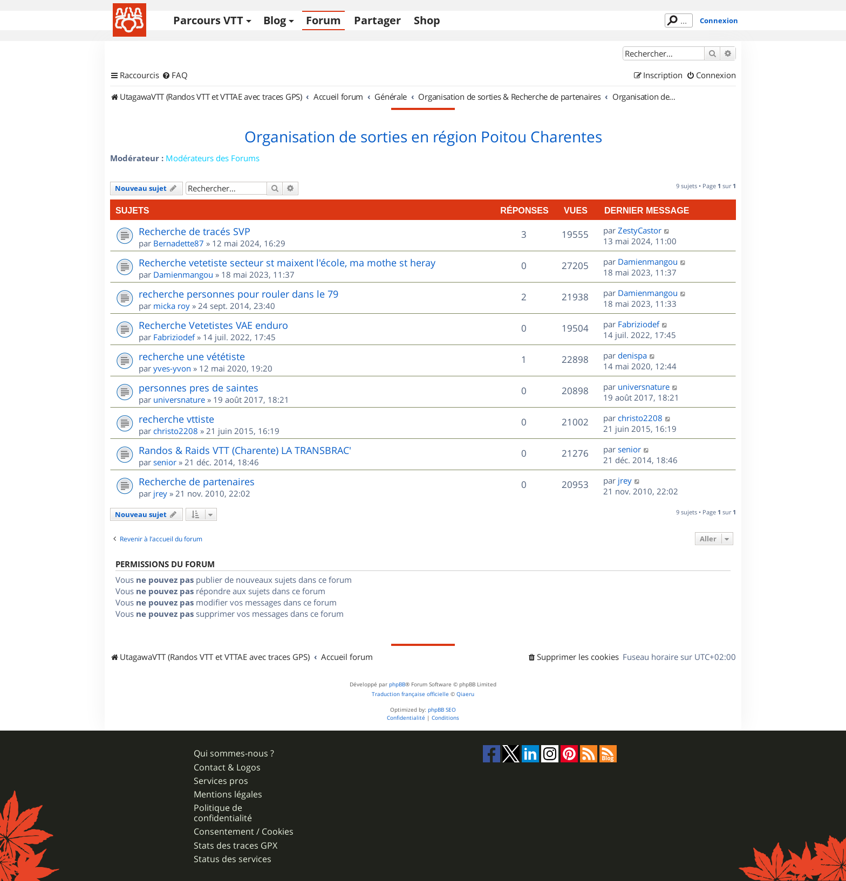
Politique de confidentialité (223, 813)
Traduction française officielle (410, 694)
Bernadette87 (178, 243)
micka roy (171, 305)
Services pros (221, 781)
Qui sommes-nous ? (234, 753)
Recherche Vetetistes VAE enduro (213, 325)
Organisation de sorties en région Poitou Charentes (423, 137)
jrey (160, 493)
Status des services (232, 859)
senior (164, 462)
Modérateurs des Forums (213, 158)
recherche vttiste (176, 418)
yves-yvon (172, 368)
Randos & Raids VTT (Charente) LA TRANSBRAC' (245, 450)
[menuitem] (175, 75)
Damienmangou (183, 274)
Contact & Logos (227, 767)
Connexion (719, 20)
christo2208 (175, 430)
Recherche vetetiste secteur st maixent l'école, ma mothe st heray (287, 262)
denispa (632, 355)
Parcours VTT (208, 20)
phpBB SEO (442, 709)
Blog (274, 20)
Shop (427, 20)
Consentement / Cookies (244, 832)
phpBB (397, 684)
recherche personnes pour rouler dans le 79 (238, 293)
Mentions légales (228, 794)
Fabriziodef (174, 337)
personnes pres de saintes (198, 387)
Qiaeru (465, 694)
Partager (377, 20)
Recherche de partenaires (197, 481)
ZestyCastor (639, 230)
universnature (179, 399)
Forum (323, 20)
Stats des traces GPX (235, 846)
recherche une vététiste (192, 356)
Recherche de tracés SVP (194, 231)
